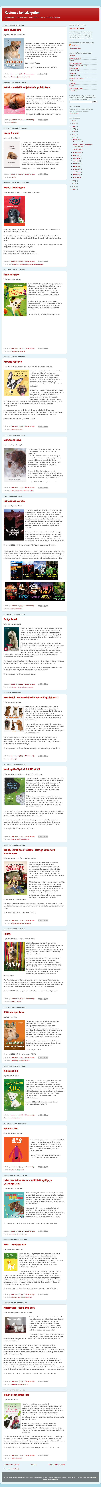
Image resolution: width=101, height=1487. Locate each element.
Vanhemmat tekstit (56, 1464)
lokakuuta (76, 155)
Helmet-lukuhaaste (76, 28)
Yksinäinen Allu (11, 1071)
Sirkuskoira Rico (11, 274)
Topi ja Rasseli (10, 619)
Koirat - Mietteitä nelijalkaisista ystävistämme (27, 87)
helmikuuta (77, 174)
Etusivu (34, 1464)
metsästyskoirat (28, 490)
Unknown (75, 45)
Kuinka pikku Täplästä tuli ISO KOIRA (22, 769)
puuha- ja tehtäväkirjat (76, 78)
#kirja (13, 264)
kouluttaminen (19, 923)
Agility (7, 933)
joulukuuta (76, 139)
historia (13, 177)
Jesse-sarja (14, 77)
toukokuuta (77, 169)
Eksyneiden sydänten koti (16, 1394)
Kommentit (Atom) (13, 1469)
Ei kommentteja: (29, 74)
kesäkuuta (76, 166)
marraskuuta (77, 152)
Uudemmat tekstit (11, 1464)
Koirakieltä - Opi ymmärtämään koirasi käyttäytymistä (31, 697)
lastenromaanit (38, 264)
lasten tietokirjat (74, 68)
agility (13, 1001)
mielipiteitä (72, 73)
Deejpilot (94, 1477)
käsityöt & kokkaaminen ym (19, 1384)
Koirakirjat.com (74, 113)
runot (71, 81)
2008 (73, 189)
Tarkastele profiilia (75, 48)
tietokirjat (14, 759)
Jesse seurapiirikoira (14, 1012)
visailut (71, 86)
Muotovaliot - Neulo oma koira (19, 1307)
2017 (73, 123)
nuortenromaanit (24, 77)
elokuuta (76, 161)
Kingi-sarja (29, 264)
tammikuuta (77, 177)
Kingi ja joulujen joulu (14, 187)
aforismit (14, 122)
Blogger (55, 1479)
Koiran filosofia (11, 133)
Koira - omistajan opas (15, 1244)
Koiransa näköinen (13, 361)
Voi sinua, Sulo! (11, 1128)
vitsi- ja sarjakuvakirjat (25, 1297)
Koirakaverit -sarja (17, 687)
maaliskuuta (77, 172)
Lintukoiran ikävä (12, 440)
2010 (73, 183)
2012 (73, 137)
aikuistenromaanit (16, 429)
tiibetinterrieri (25, 839)
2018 (73, 120)
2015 (73, 129)
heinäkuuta (77, 163)
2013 (73, 134)
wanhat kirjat (73, 91)
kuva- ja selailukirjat (17, 1170)
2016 (73, 126)
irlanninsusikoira (20, 264)
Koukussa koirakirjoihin (22, 12)
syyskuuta (76, 158)
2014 (73, 131)
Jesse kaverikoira (12, 29)
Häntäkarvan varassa (14, 501)
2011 (73, 181)
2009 (73, 186)
